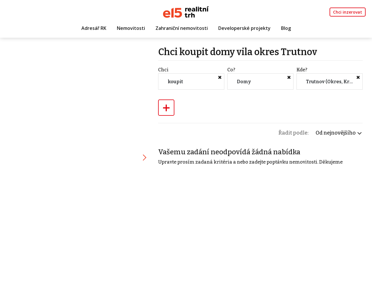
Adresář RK (93, 28)
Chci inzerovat (347, 12)
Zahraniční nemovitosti (181, 28)
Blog (286, 28)
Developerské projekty (244, 28)
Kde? (301, 70)
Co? (231, 70)
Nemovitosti (131, 28)
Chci (163, 70)
